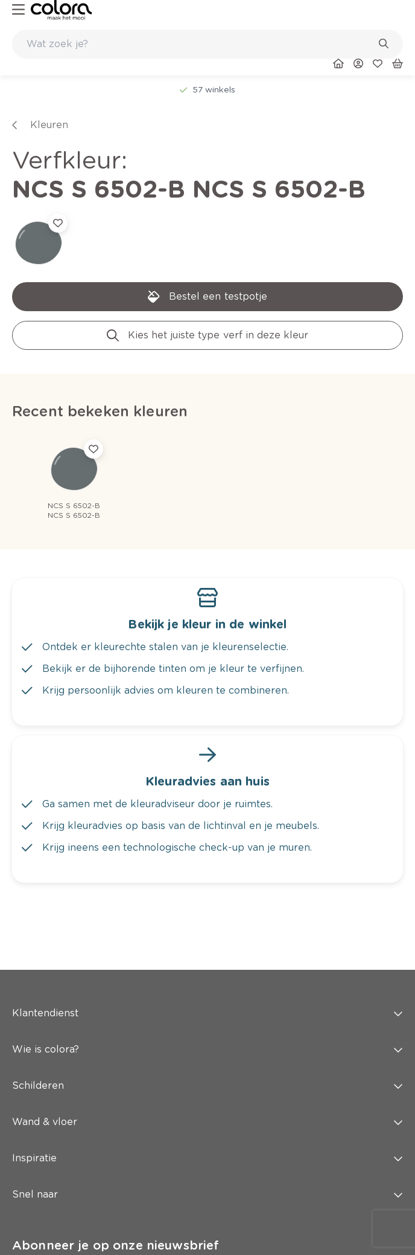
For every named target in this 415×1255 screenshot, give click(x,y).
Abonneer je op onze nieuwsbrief (115, 1245)
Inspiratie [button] (207, 1158)
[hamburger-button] (18, 10)
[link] (61, 10)
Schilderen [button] (207, 1085)
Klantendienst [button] (207, 1013)
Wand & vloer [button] (207, 1122)
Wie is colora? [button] (207, 1049)
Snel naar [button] (207, 1194)
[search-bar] (200, 44)
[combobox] (207, 44)
